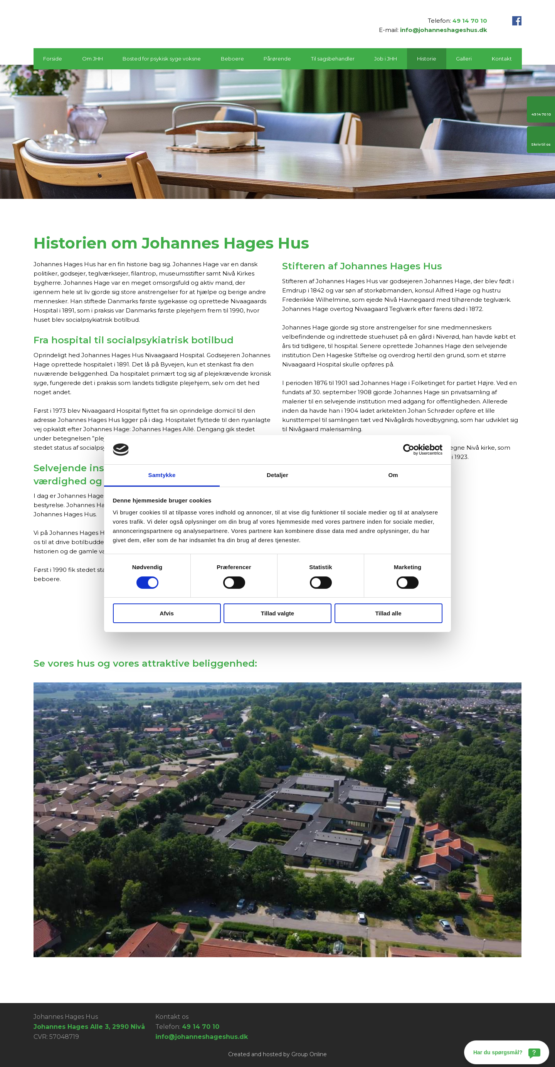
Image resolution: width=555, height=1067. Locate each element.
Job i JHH (385, 58)
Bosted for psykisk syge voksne (162, 58)
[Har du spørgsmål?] (506, 1052)
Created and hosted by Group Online (277, 1054)
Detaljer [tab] (277, 475)
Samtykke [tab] (162, 475)
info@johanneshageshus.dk (443, 30)
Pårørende (277, 58)
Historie (426, 58)
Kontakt (502, 58)
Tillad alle (388, 613)
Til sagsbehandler (333, 58)
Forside (52, 58)
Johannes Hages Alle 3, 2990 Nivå (89, 1026)
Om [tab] (393, 475)
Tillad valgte (277, 613)
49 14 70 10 (469, 20)
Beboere (232, 58)
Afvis (167, 613)
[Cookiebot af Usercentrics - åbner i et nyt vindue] (408, 449)
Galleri (464, 58)
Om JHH (92, 58)
